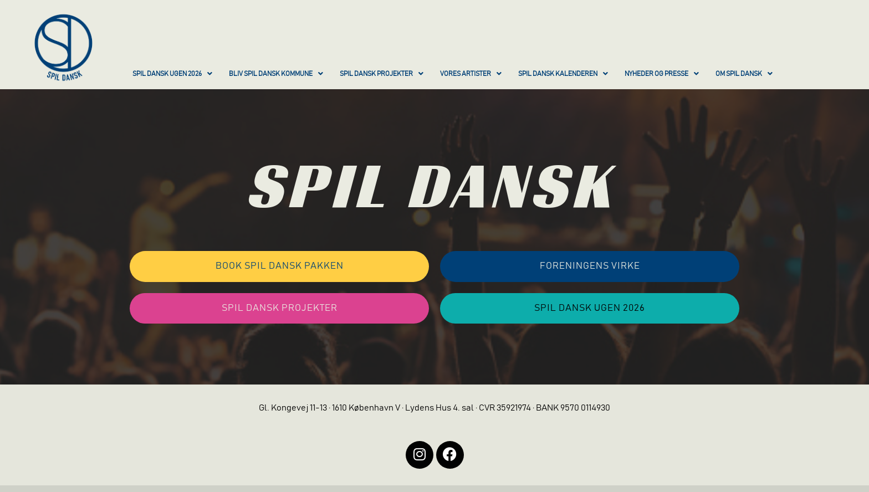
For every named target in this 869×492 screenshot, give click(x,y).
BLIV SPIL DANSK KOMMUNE (276, 74)
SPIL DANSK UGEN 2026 (172, 74)
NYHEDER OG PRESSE (662, 74)
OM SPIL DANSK (744, 74)
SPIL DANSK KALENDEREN (563, 74)
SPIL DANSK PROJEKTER (381, 74)
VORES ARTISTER (471, 74)
